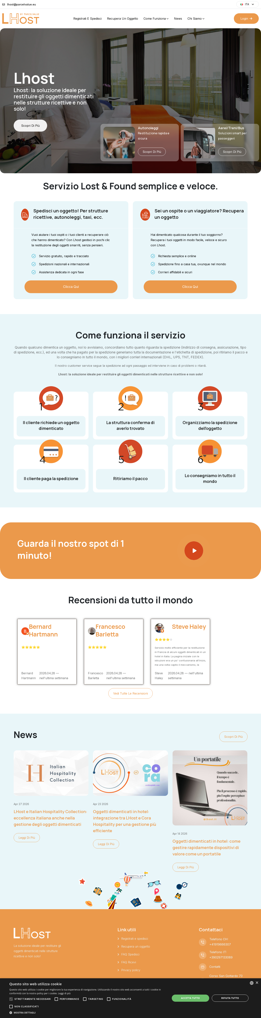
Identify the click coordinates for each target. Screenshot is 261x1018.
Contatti (214, 967)
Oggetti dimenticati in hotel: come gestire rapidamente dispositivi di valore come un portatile (206, 847)
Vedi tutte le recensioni (130, 693)
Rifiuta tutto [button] (230, 998)
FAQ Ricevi (128, 962)
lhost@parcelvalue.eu (21, 4)
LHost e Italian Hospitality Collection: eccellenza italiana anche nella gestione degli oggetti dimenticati (50, 818)
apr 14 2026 (180, 833)
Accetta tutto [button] (190, 998)
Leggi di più (27, 837)
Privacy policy (130, 970)
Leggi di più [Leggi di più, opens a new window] (64, 993)
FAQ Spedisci (130, 954)
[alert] (130, 998)
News (178, 18)
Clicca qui (71, 287)
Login (246, 18)
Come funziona (155, 18)
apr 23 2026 (100, 804)
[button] (87, 1012)
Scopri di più (30, 140)
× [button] (256, 982)
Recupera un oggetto (122, 18)
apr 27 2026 (21, 804)
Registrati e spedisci (87, 18)
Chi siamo (194, 18)
